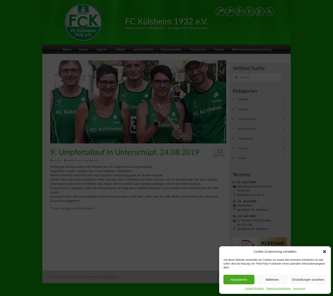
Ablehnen (272, 279)
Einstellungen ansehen (308, 279)
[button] (324, 251)
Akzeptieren (238, 279)
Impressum (299, 288)
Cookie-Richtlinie (254, 288)
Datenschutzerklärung (278, 288)
